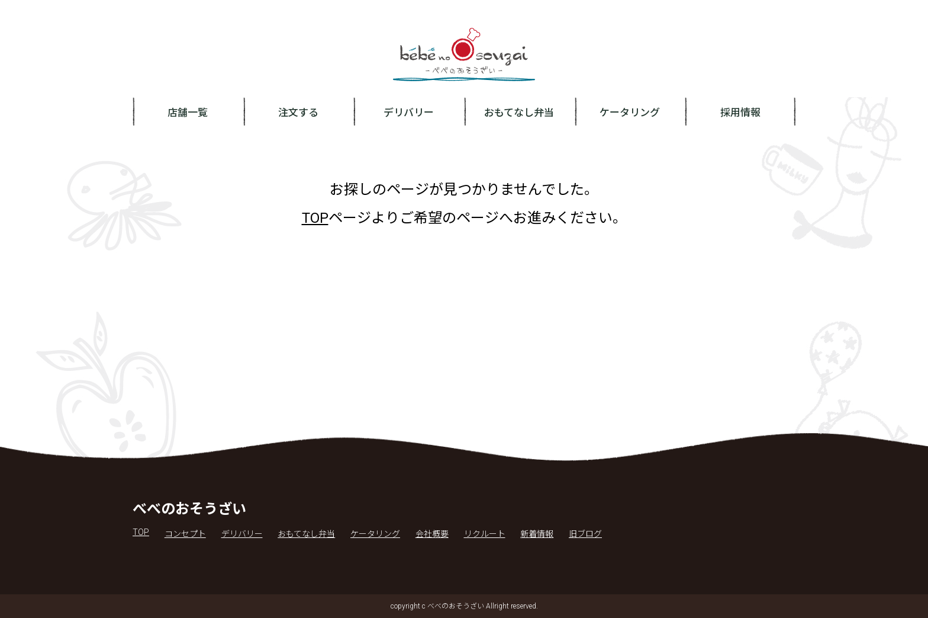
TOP (315, 218)
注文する (298, 113)
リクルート (484, 534)
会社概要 (432, 534)
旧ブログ (585, 534)
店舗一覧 (187, 113)
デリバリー (409, 113)
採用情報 (740, 113)
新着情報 (536, 534)
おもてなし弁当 (519, 113)
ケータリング (630, 113)
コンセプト (185, 534)
